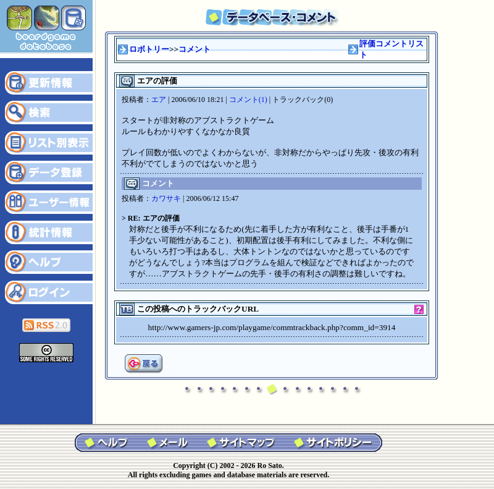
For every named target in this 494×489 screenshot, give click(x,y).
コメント (194, 49)
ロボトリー (149, 49)
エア (158, 99)
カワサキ (166, 198)
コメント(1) (248, 99)
